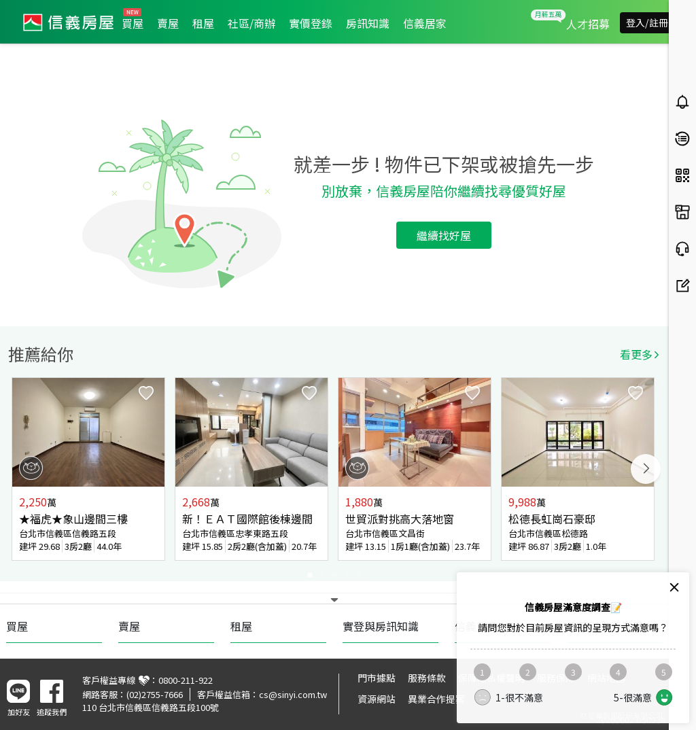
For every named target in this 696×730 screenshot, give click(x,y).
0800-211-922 (185, 680)
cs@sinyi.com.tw (293, 694)
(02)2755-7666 (154, 694)
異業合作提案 (436, 699)
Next (646, 469)
